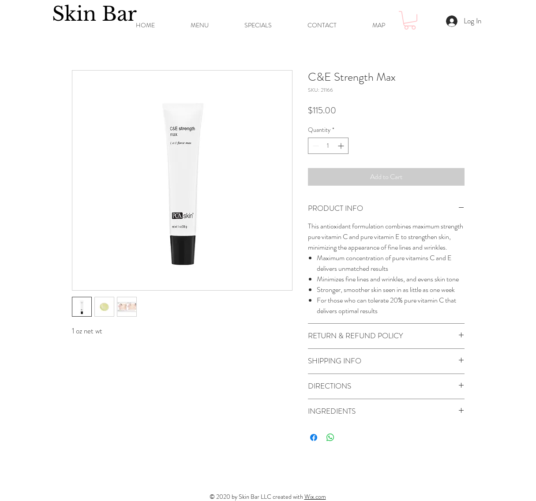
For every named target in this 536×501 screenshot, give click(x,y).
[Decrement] (314, 145)
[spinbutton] (328, 145)
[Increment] (341, 145)
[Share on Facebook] (313, 437)
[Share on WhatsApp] (330, 437)
